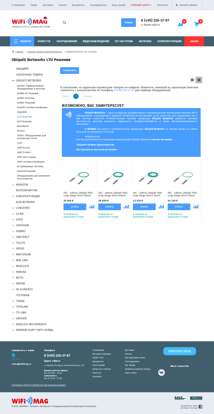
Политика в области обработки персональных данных (39, 385)
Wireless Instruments (31, 324)
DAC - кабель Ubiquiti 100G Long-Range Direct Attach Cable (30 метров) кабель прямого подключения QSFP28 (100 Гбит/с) (147, 194)
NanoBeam (23, 126)
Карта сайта (130, 373)
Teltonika (22, 295)
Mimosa (21, 272)
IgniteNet (22, 237)
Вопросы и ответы (101, 369)
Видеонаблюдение (96, 41)
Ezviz (19, 219)
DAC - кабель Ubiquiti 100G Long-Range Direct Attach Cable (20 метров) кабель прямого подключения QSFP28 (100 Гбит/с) (112, 194)
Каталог (26, 41)
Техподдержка (98, 5)
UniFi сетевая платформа (30, 161)
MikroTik (22, 184)
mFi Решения (24, 121)
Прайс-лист (98, 357)
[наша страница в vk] (161, 372)
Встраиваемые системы (30, 166)
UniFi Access (23, 147)
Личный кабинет (188, 5)
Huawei (21, 231)
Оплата (62, 5)
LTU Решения (24, 116)
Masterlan (23, 254)
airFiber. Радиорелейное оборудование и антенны (31, 87)
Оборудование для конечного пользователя (33, 177)
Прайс (33, 5)
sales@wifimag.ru (21, 364)
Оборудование (67, 41)
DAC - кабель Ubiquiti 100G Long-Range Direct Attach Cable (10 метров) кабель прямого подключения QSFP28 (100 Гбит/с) (78, 194)
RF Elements (24, 289)
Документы (78, 5)
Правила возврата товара (137, 369)
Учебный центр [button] (140, 5)
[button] (13, 80)
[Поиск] (128, 22)
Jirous (20, 248)
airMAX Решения (26, 102)
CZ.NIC (20, 213)
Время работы (150, 25)
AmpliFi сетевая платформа (32, 107)
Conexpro (23, 208)
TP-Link (21, 312)
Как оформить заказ (135, 357)
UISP (19, 143)
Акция (194, 41)
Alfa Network (25, 202)
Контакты (162, 5)
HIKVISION (22, 225)
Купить (75, 207)
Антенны (145, 41)
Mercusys (22, 266)
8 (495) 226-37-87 (155, 20)
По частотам (124, 41)
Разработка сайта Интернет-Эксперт (191, 407)
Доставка (48, 5)
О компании (18, 5)
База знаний (118, 5)
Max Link (22, 260)
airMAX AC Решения (27, 93)
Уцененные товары (29, 74)
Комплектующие (169, 41)
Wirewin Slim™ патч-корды (34, 330)
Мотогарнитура (26, 190)
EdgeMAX (22, 112)
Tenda (20, 301)
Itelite (20, 242)
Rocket (21, 130)
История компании (101, 354)
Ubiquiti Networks (28, 80)
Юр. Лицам (130, 365)
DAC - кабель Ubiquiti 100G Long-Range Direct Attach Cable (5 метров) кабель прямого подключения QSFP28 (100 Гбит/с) (182, 194)
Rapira (20, 283)
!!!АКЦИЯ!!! (22, 68)
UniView (21, 318)
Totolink (22, 306)
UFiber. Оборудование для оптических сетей (31, 137)
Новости (44, 41)
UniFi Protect (24, 152)
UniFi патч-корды (26, 157)
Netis (19, 277)
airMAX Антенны (25, 98)
